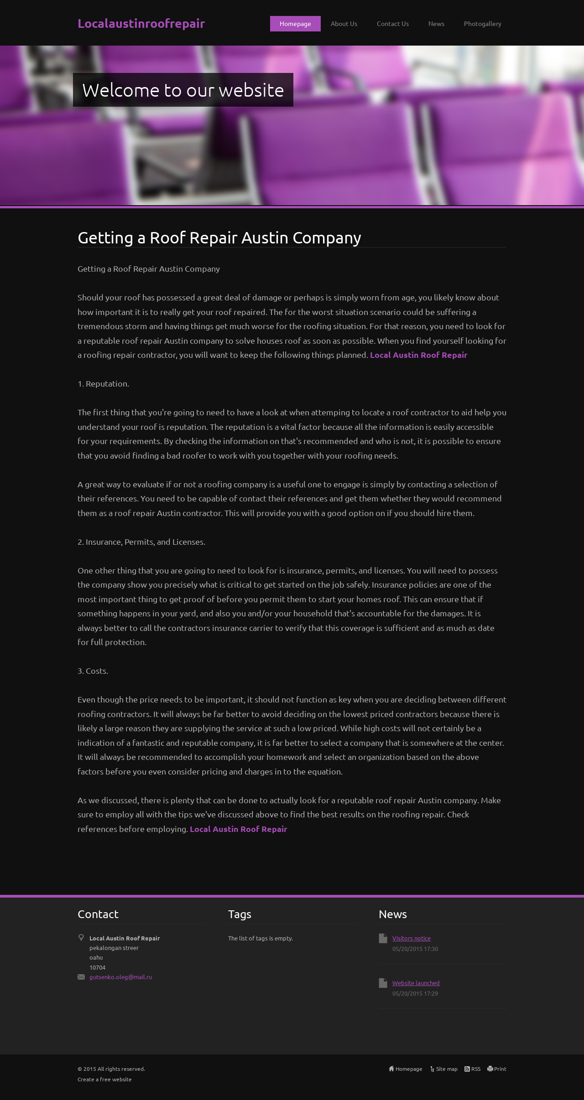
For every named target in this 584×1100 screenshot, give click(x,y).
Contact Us (393, 23)
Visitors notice (411, 938)
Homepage (295, 23)
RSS (475, 1068)
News (436, 23)
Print (500, 1068)
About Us (344, 23)
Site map (447, 1068)
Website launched (416, 982)
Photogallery (482, 23)
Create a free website (105, 1079)
